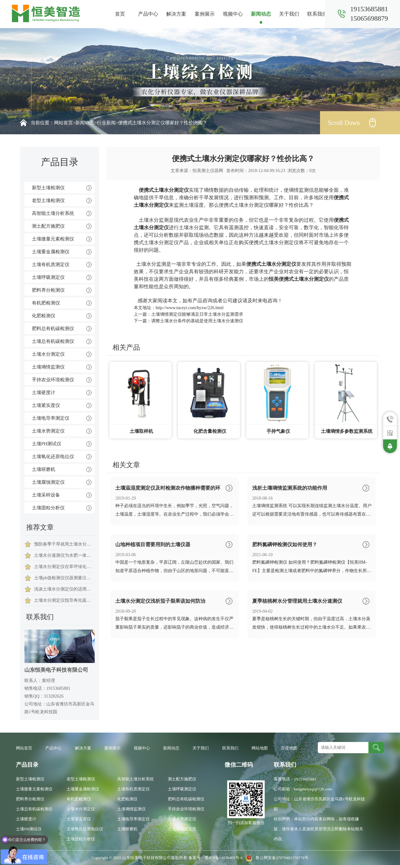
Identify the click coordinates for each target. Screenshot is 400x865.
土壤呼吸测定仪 (48, 277)
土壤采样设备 (46, 494)
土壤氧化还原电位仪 (53, 456)
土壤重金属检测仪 (50, 251)
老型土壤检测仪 (48, 200)
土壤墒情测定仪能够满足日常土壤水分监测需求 (197, 314)
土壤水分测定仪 (48, 354)
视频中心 (233, 14)
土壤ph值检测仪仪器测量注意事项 (64, 578)
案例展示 (205, 14)
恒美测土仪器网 (207, 170)
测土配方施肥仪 (48, 226)
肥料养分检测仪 (48, 290)
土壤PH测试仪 (46, 443)
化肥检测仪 (43, 315)
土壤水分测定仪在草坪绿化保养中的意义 (64, 566)
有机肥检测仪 (46, 302)
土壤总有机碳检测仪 (53, 341)
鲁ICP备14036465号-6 (224, 857)
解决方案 (176, 14)
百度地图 (289, 748)
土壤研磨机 (43, 469)
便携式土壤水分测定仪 (164, 190)
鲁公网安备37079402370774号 (276, 857)
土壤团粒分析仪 (48, 507)
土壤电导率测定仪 (50, 418)
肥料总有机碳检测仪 (53, 328)
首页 (120, 14)
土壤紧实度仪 (46, 405)
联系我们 (317, 14)
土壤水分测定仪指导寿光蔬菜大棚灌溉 (64, 600)
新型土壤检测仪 (48, 187)
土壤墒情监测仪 (48, 366)
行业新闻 (106, 122)
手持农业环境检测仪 (53, 379)
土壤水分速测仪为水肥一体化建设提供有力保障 (64, 555)
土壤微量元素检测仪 (53, 238)
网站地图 (260, 748)
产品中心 (148, 14)
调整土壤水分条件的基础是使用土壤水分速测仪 (197, 321)
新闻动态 (261, 14)
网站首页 (63, 122)
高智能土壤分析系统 (53, 213)
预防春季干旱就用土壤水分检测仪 (64, 544)
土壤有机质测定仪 (50, 264)
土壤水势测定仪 (48, 430)
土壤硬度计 (43, 392)
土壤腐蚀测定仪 (48, 482)
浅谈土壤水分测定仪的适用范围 (64, 589)
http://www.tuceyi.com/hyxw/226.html (189, 307)
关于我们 (289, 14)
